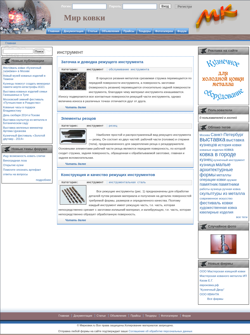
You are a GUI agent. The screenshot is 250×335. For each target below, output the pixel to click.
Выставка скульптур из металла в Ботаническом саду (25, 121)
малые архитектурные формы (216, 169)
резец (113, 125)
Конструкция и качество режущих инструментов (108, 174)
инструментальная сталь (127, 182)
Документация (74, 31)
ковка (228, 150)
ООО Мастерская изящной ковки (222, 271)
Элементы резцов (78, 118)
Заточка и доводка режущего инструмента (102, 62)
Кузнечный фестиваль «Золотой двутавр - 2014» (24, 137)
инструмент (95, 69)
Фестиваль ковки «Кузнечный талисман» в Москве (22, 69)
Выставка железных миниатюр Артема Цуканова (23, 129)
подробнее (43, 179)
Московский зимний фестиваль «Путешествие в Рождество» (23, 101)
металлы (223, 175)
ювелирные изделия (216, 212)
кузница (207, 164)
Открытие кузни (13, 165)
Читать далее (75, 107)
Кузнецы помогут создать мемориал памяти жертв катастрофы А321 (26, 85)
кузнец (206, 159)
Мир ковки (84, 17)
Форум (181, 31)
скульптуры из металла (222, 193)
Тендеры (145, 31)
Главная (53, 31)
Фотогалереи (164, 31)
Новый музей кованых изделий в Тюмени (24, 77)
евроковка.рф (209, 285)
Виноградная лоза (15, 160)
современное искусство (216, 198)
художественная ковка (218, 208)
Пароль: (115, 6)
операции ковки (213, 180)
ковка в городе (218, 154)
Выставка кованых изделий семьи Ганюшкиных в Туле (25, 93)
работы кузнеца (210, 189)
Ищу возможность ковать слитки (24, 155)
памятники (229, 184)
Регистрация (188, 6)
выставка (212, 139)
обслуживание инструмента (129, 69)
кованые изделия (212, 149)
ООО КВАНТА (209, 294)
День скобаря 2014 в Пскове (21, 115)
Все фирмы (215, 298)
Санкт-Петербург (227, 134)
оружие (232, 179)
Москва (205, 135)
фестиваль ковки (216, 202)
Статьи (93, 31)
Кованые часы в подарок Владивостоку (19, 109)
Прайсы (128, 31)
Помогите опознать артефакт (22, 169)
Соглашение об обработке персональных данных (160, 331)
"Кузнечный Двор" (212, 289)
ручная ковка (231, 189)
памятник (209, 184)
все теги (241, 217)
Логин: (66, 6)
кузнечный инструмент (229, 160)
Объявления (110, 31)
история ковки (229, 145)
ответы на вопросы (15, 174)
